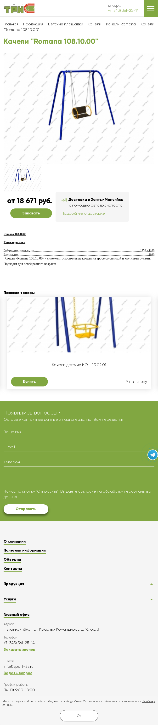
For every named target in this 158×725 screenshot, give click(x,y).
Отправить (26, 508)
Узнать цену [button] (136, 382)
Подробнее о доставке (83, 213)
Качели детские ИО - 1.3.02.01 (79, 365)
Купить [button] (29, 381)
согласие (87, 491)
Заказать (31, 213)
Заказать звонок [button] (19, 649)
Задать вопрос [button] (18, 673)
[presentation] (40, 479)
